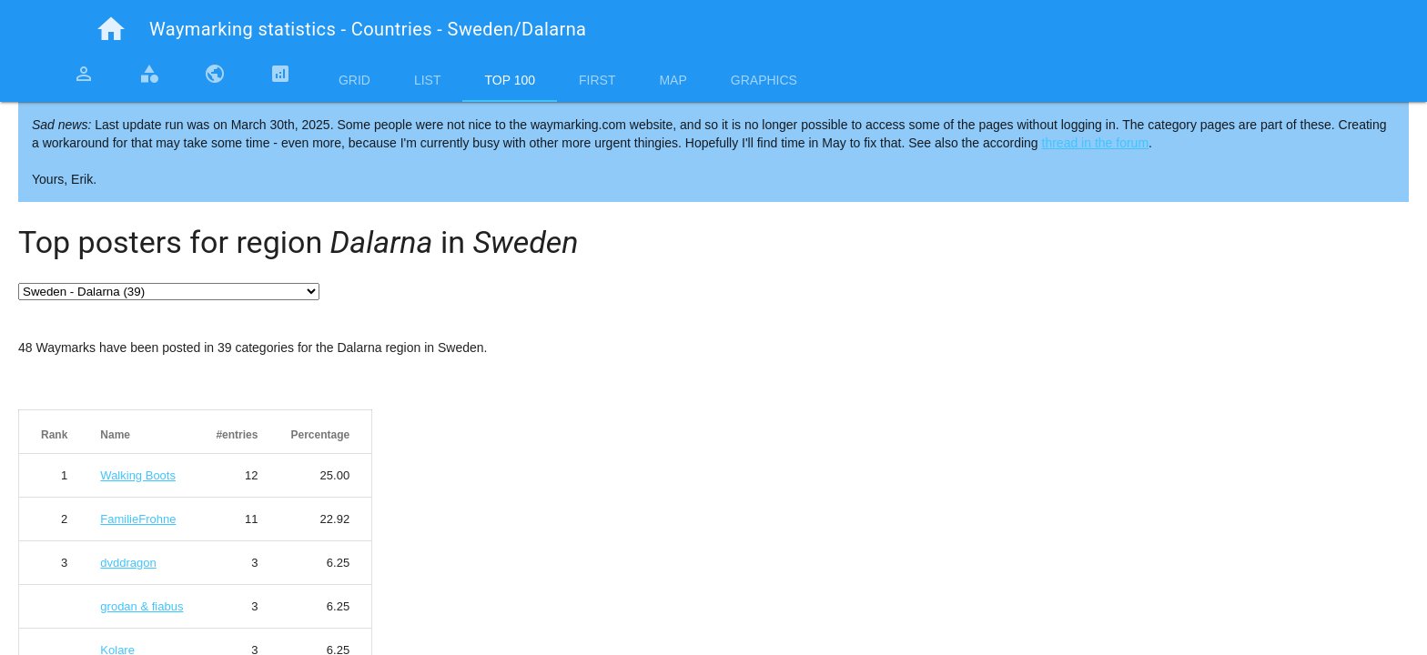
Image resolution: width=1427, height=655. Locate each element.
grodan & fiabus (141, 606)
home (111, 29)
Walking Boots (138, 475)
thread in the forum (1095, 143)
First (597, 80)
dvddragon (128, 562)
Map (672, 80)
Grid (354, 80)
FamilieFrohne (138, 519)
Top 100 (509, 80)
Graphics (764, 80)
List (427, 80)
